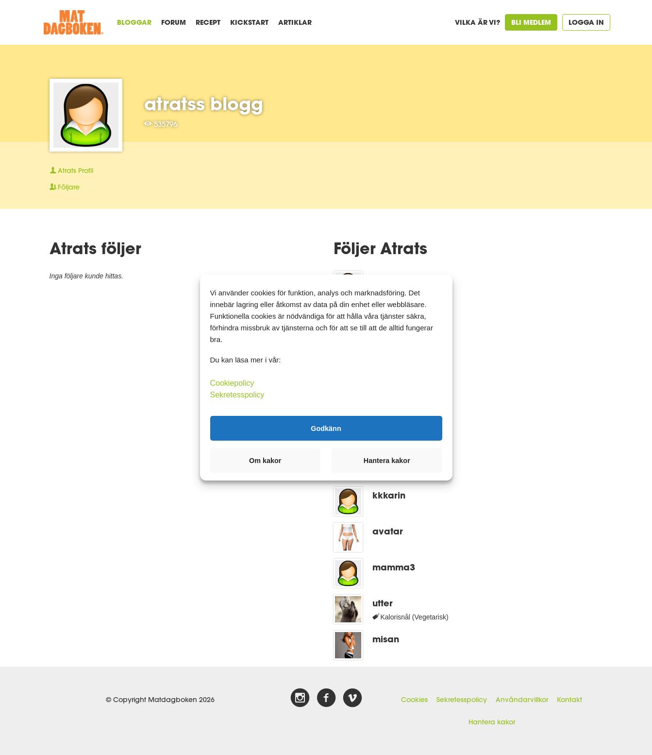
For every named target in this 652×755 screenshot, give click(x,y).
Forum (173, 22)
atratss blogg (203, 103)
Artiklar (295, 22)
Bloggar (134, 22)
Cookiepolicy (232, 383)
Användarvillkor (522, 699)
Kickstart (249, 22)
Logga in (586, 22)
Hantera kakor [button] (387, 460)
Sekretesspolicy (461, 699)
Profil (71, 170)
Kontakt (569, 699)
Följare (65, 187)
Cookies (414, 699)
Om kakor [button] (265, 460)
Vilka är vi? (477, 22)
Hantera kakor (491, 722)
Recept (208, 22)
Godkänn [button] (326, 428)
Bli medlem (531, 22)
